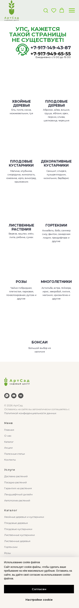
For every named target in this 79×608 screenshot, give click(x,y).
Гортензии (10, 546)
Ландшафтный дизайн (18, 494)
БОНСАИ (40, 342)
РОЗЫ (21, 282)
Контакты (10, 459)
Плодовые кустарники (18, 529)
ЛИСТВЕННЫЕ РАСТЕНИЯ (21, 227)
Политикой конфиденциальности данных (30, 413)
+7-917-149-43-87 (51, 47)
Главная (9, 429)
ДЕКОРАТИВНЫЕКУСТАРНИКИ (56, 163)
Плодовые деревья (16, 523)
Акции (8, 447)
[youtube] (13, 395)
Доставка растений (16, 476)
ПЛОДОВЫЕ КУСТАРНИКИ (21, 163)
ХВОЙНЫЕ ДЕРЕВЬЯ (21, 103)
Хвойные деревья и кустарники (24, 516)
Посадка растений (15, 482)
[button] (45, 10)
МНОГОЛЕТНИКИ (56, 282)
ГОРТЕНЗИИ (56, 225)
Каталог (8, 441)
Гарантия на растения (18, 488)
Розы (7, 553)
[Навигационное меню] (72, 10)
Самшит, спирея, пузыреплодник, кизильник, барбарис (56, 175)
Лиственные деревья (17, 541)
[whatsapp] (6, 395)
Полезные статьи (14, 453)
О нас (7, 435)
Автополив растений (17, 500)
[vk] (20, 395)
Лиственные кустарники (19, 534)
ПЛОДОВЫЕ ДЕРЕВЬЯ (56, 103)
